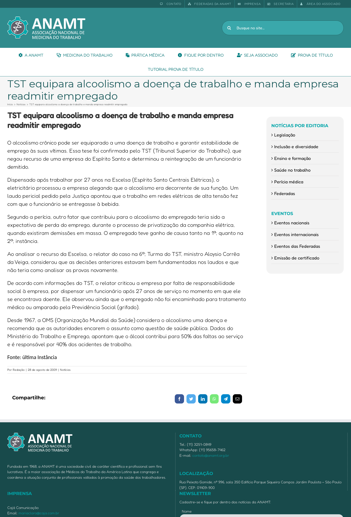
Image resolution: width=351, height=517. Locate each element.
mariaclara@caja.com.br (39, 513)
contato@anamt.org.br (210, 455)
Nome (187, 511)
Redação (19, 370)
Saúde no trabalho (292, 170)
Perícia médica (288, 181)
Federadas (284, 193)
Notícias (65, 370)
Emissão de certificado (296, 257)
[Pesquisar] (229, 28)
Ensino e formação (292, 158)
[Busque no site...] (283, 28)
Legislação (284, 134)
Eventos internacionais (296, 234)
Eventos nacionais (291, 222)
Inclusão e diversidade (296, 146)
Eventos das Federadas (297, 246)
